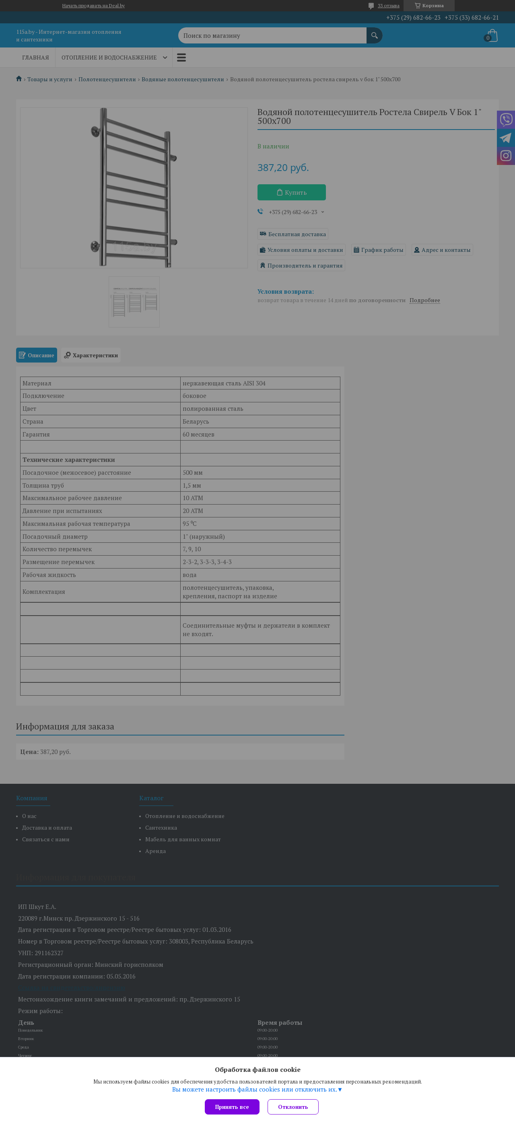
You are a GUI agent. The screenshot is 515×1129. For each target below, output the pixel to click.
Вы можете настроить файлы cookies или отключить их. (254, 1089)
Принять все (232, 1106)
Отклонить (293, 1106)
